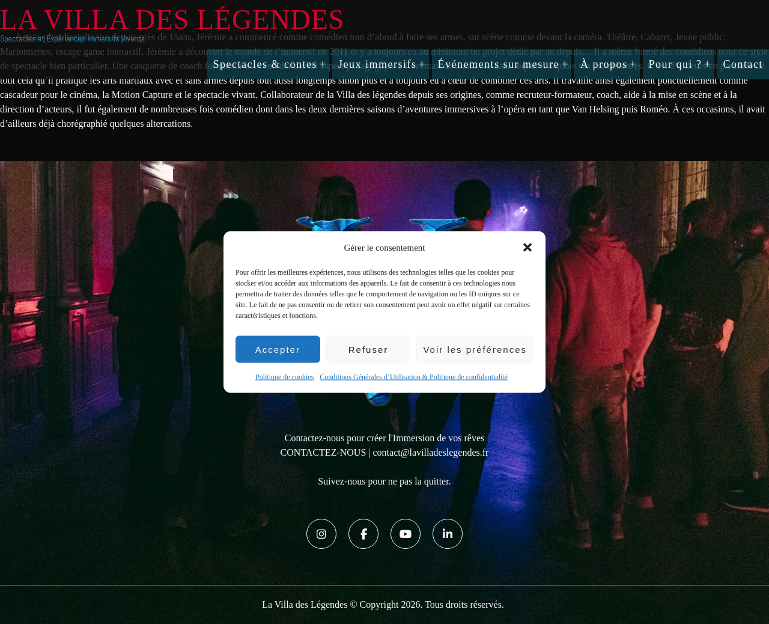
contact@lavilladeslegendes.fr (431, 452)
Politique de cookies (284, 377)
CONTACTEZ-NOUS (323, 452)
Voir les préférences (475, 349)
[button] (527, 248)
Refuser (368, 349)
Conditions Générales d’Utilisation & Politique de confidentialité (414, 377)
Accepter (277, 349)
